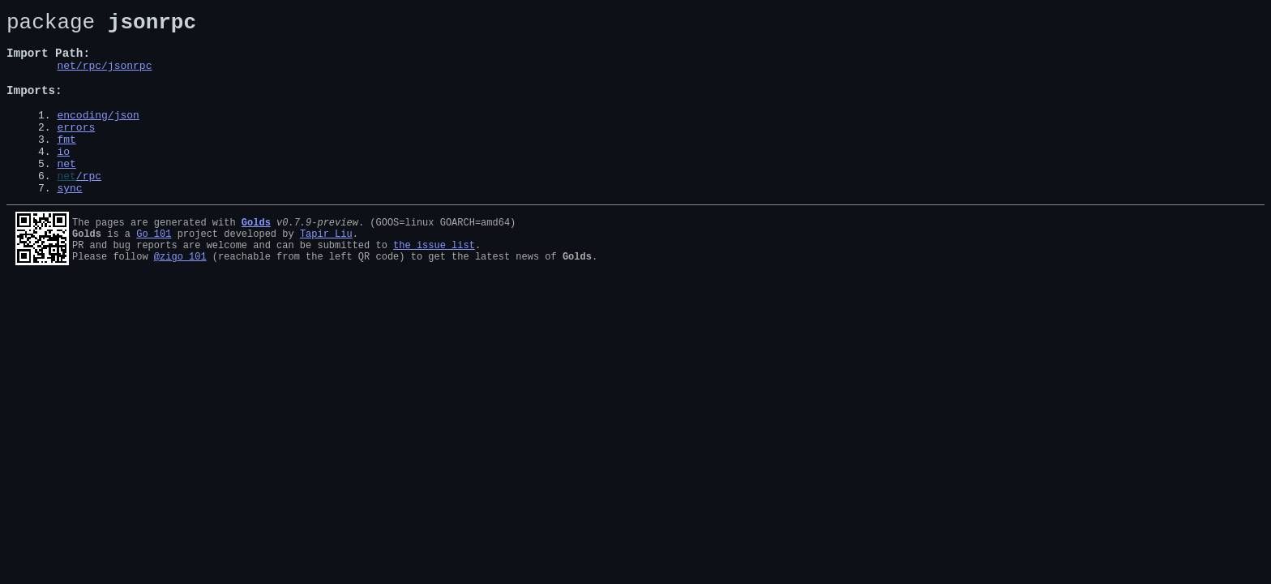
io (63, 180)
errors (76, 151)
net (66, 194)
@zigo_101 (180, 297)
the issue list (434, 283)
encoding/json (98, 136)
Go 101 (153, 270)
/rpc (88, 209)
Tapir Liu (326, 270)
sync (69, 224)
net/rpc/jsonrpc (104, 77)
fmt (66, 165)
